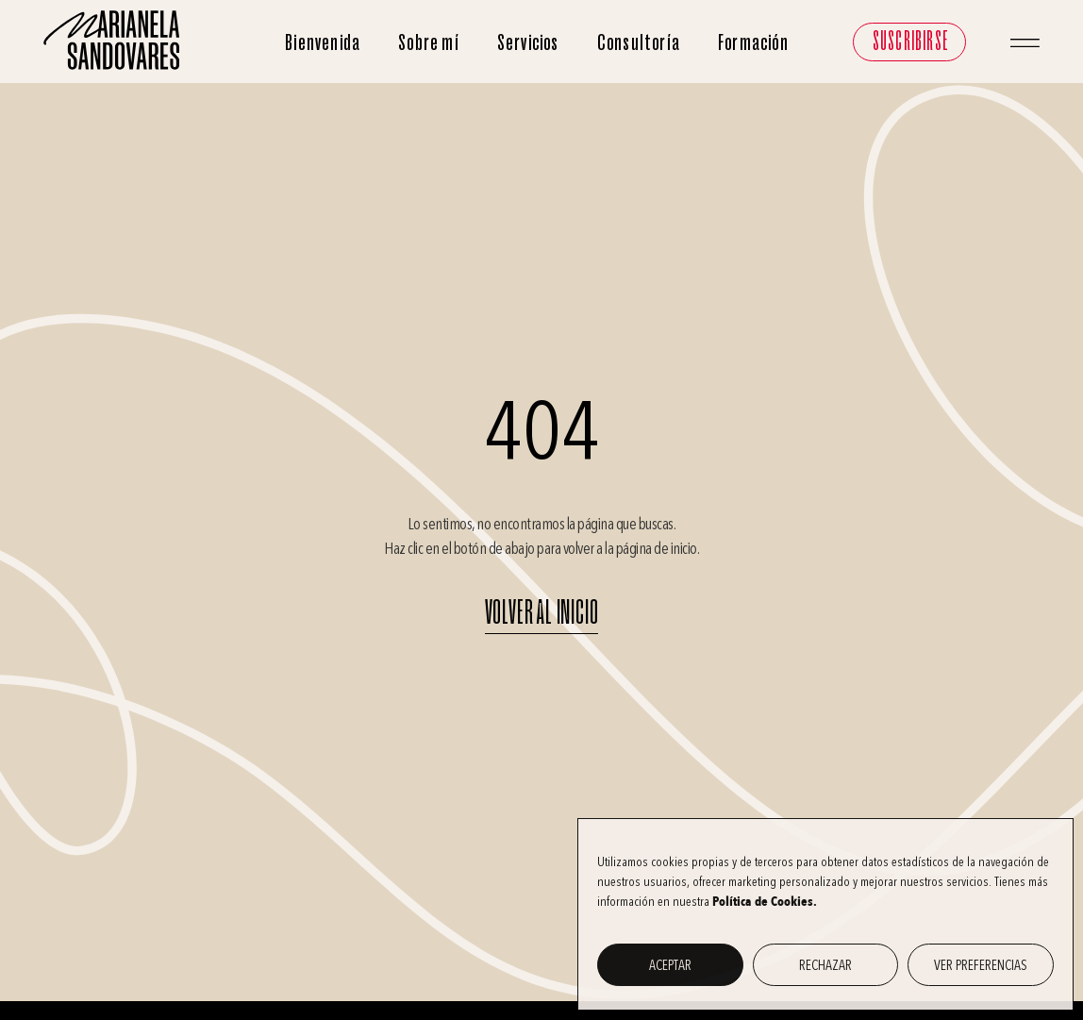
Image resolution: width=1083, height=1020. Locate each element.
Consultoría (638, 42)
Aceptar (670, 965)
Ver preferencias (980, 965)
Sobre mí (428, 42)
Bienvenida (322, 42)
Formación (753, 42)
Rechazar (825, 965)
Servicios (528, 42)
